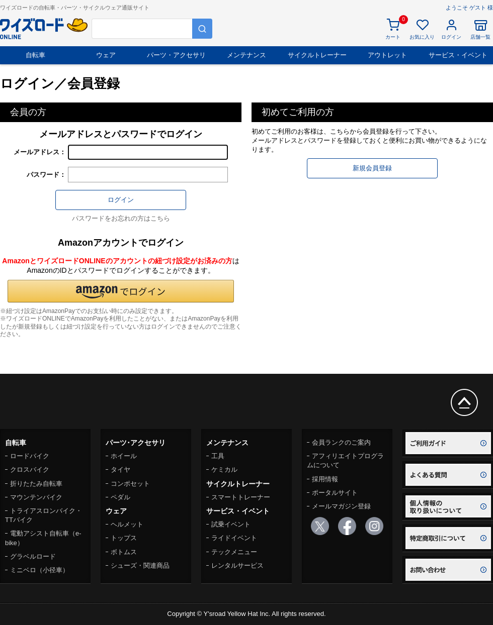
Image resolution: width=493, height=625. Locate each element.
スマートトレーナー (240, 497)
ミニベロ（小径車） (39, 570)
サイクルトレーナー (317, 55)
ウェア (106, 55)
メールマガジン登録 (341, 506)
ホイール (124, 456)
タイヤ (120, 469)
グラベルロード (33, 556)
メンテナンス (246, 55)
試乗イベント (231, 524)
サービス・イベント (458, 55)
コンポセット (130, 483)
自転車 (35, 55)
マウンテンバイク (36, 497)
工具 (217, 456)
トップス (124, 538)
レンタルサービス (237, 565)
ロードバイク (29, 456)
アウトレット (387, 55)
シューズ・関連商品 (140, 565)
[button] (121, 291)
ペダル (120, 497)
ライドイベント (234, 538)
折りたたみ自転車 (36, 483)
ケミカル (224, 469)
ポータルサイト (335, 492)
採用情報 (325, 479)
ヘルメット (127, 524)
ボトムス (124, 552)
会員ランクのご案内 (341, 442)
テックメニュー (234, 552)
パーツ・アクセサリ (176, 55)
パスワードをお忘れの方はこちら (121, 218)
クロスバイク (29, 469)
